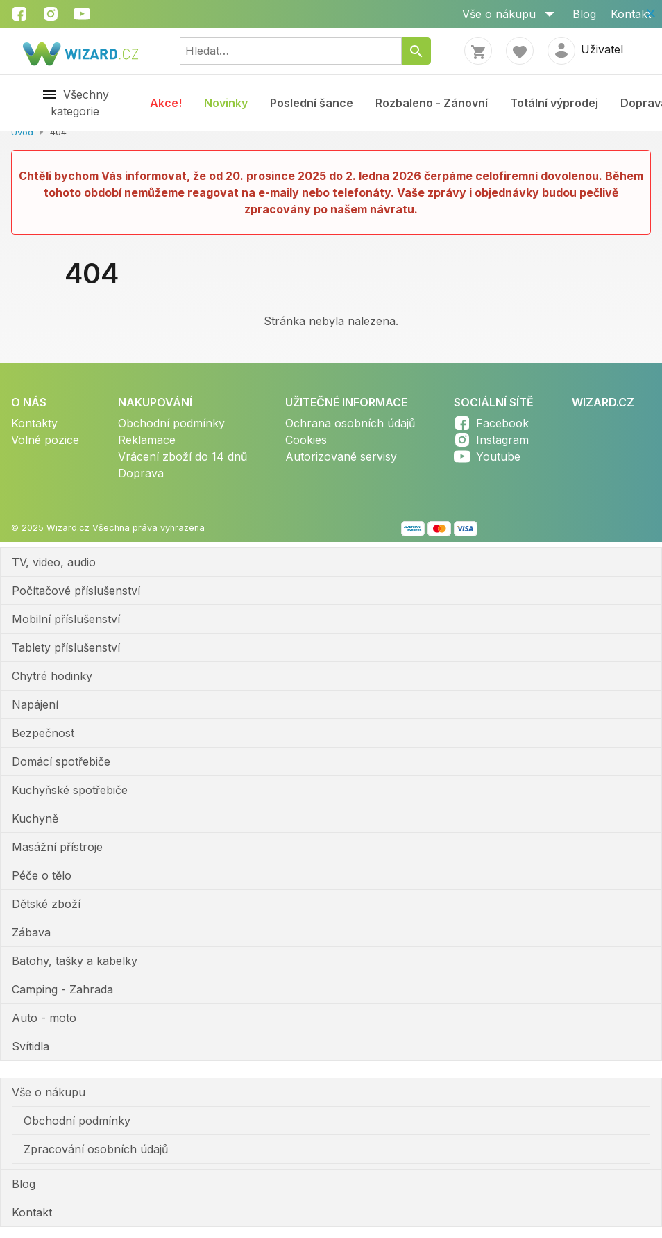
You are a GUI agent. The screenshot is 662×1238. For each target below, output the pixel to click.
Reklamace (147, 440)
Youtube (498, 456)
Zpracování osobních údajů (96, 1149)
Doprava (141, 473)
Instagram (502, 440)
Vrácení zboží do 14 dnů (182, 456)
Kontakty (34, 423)
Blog (584, 14)
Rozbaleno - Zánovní (431, 103)
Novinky (226, 103)
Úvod (22, 132)
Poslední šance (311, 103)
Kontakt (631, 14)
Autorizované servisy (341, 456)
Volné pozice (45, 440)
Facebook (502, 423)
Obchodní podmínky (171, 423)
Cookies (306, 440)
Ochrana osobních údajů (350, 423)
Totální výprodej (554, 103)
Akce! (166, 103)
